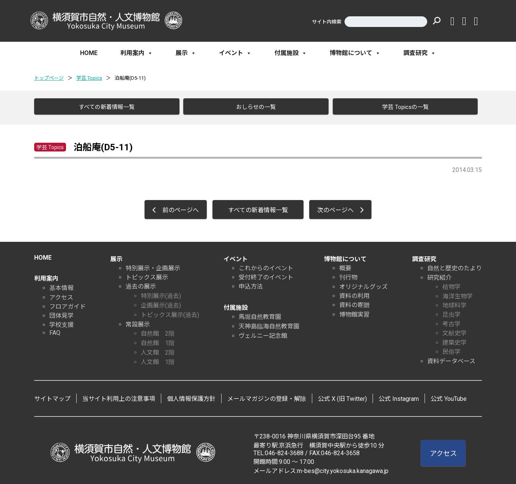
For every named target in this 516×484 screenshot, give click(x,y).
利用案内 (136, 53)
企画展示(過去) (161, 303)
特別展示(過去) (161, 293)
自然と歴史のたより (454, 266)
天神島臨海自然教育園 (269, 324)
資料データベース (451, 359)
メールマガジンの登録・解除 (266, 396)
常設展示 (138, 322)
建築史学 (454, 340)
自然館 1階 (158, 340)
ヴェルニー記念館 (263, 333)
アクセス (61, 295)
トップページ (49, 78)
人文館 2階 (158, 350)
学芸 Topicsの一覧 (402, 107)
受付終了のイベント (266, 275)
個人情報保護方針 (191, 396)
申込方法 (251, 284)
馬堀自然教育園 (260, 314)
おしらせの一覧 (253, 107)
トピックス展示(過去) (170, 312)
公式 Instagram (399, 396)
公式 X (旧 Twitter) (342, 396)
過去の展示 (141, 284)
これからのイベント (266, 266)
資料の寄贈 (354, 302)
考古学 (451, 321)
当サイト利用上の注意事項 (118, 396)
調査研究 (419, 53)
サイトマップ (52, 396)
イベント (235, 53)
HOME (89, 53)
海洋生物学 (457, 294)
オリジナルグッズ (363, 284)
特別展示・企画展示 (153, 266)
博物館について (355, 53)
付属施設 (290, 53)
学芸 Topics (89, 78)
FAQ (54, 330)
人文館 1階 (158, 359)
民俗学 (451, 349)
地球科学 (454, 303)
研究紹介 (439, 275)
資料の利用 (354, 293)
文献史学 (454, 330)
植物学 (451, 284)
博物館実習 (354, 312)
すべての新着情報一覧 (104, 107)
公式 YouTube (449, 396)
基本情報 (61, 285)
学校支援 (61, 322)
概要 (345, 266)
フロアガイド (67, 304)
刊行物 (348, 275)
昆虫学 (451, 312)
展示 (186, 53)
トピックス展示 (147, 275)
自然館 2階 (158, 331)
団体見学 (61, 313)
